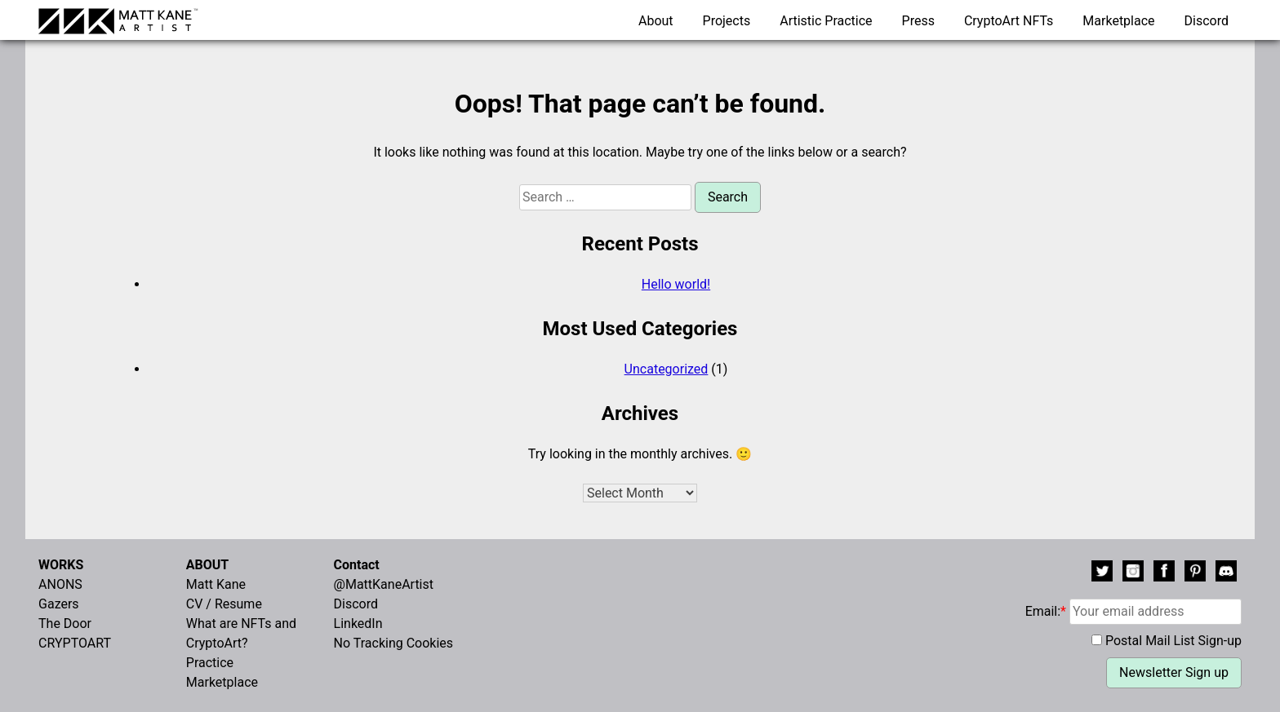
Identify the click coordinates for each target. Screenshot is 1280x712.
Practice (209, 662)
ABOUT (207, 565)
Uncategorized (666, 369)
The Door (64, 623)
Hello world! (676, 284)
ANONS (60, 584)
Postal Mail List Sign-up (1173, 640)
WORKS (60, 565)
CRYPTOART (74, 643)
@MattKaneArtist (383, 584)
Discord (1206, 21)
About (655, 21)
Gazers (58, 604)
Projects (727, 21)
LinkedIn (358, 623)
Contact (357, 565)
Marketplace (1118, 21)
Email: (1133, 611)
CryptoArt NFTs (1009, 21)
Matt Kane (216, 584)
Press (918, 21)
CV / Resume (224, 604)
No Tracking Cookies (394, 643)
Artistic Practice (826, 21)
